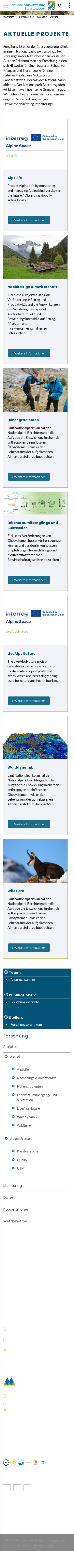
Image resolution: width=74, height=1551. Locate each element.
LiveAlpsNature (28, 1108)
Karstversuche (27, 1151)
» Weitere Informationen (29, 220)
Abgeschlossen (21, 1138)
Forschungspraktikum (26, 1024)
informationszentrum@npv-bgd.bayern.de (32, 1340)
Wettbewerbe (15, 1221)
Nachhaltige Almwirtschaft (36, 1078)
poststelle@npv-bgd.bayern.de (34, 1403)
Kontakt (50, 1545)
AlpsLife (23, 1069)
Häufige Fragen (15, 1441)
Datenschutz (57, 1540)
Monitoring (12, 1185)
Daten (8, 1197)
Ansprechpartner (22, 979)
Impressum (24, 1545)
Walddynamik (27, 1117)
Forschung (25, 16)
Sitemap (38, 1545)
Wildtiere (24, 1125)
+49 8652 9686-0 (22, 1329)
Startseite (8, 16)
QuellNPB (24, 1160)
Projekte (40, 16)
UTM (20, 1168)
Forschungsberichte (24, 1002)
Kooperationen (16, 1209)
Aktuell (54, 16)
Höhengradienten (30, 1086)
